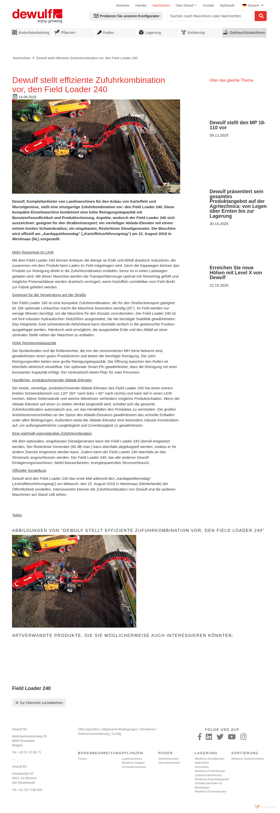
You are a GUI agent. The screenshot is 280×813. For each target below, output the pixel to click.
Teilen (17, 515)
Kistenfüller (202, 766)
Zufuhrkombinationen (208, 775)
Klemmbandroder (169, 762)
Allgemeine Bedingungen (119, 729)
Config (116, 734)
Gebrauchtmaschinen (244, 32)
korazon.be (268, 807)
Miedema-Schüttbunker (210, 758)
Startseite (122, 5)
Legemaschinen (132, 758)
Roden (105, 32)
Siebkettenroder (168, 758)
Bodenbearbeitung (30, 32)
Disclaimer (147, 729)
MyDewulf (227, 5)
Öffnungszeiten (89, 729)
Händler (141, 5)
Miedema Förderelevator (210, 791)
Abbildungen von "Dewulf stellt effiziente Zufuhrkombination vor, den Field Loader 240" (138, 530)
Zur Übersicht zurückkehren (41, 703)
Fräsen (82, 758)
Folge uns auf (222, 730)
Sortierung (193, 32)
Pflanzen (64, 32)
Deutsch (251, 5)
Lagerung (150, 32)
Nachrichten (161, 5)
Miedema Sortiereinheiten (247, 758)
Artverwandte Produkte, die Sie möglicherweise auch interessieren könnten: (123, 635)
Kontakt (208, 5)
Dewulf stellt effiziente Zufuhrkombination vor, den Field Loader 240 (86, 58)
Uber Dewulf (184, 5)
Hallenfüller (202, 762)
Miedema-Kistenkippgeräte (212, 779)
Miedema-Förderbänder (210, 770)
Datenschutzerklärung (93, 734)
